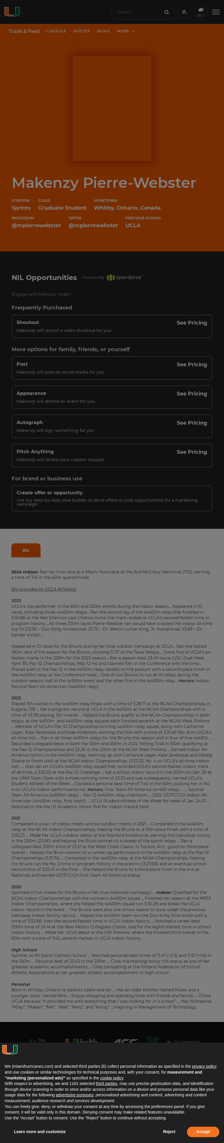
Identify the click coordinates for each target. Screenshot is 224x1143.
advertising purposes (74, 1095)
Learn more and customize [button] (40, 1131)
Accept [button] (203, 1131)
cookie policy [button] (111, 1078)
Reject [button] (169, 1131)
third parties (106, 1083)
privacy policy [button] (204, 1066)
